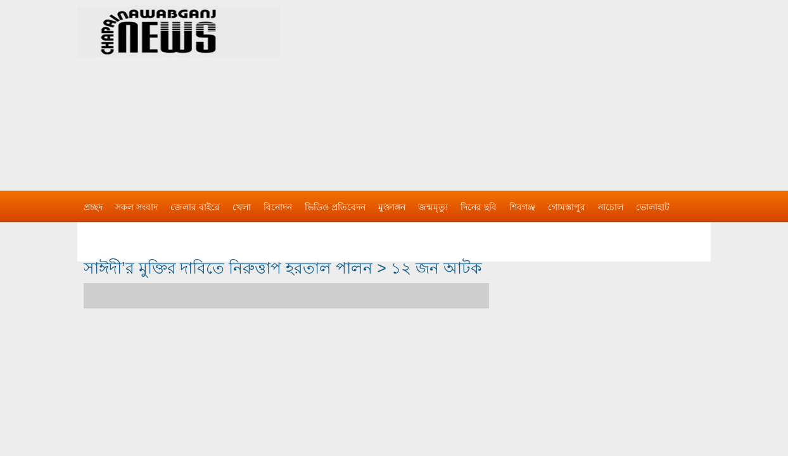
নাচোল (610, 207)
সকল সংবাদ (136, 207)
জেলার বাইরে (195, 207)
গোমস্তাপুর (566, 207)
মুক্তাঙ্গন (391, 207)
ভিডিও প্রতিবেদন (335, 207)
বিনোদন (278, 207)
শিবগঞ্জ (522, 207)
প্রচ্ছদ (93, 207)
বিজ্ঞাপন (98, 232)
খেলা (241, 207)
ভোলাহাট (653, 207)
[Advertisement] (527, 88)
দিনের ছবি (479, 207)
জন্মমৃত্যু (433, 207)
